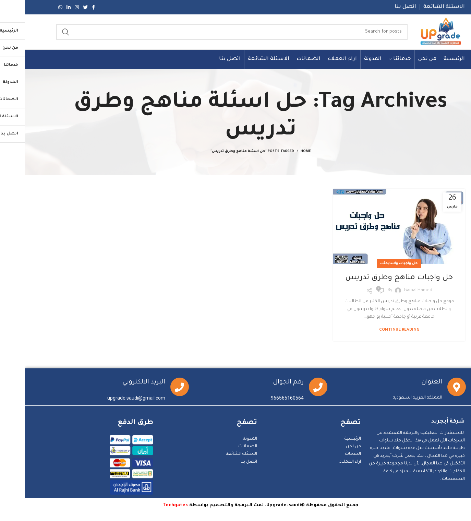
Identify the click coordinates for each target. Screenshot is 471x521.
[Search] (206, 32)
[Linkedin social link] (43, 7)
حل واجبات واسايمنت (374, 264)
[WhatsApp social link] (35, 7)
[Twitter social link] (60, 7)
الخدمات (328, 454)
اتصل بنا (224, 462)
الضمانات (222, 447)
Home (281, 152)
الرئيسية (327, 439)
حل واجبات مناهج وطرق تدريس (374, 278)
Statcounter (458, 517)
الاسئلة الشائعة (216, 454)
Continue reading (374, 331)
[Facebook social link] (68, 7)
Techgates (150, 505)
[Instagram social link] (52, 7)
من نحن (328, 447)
